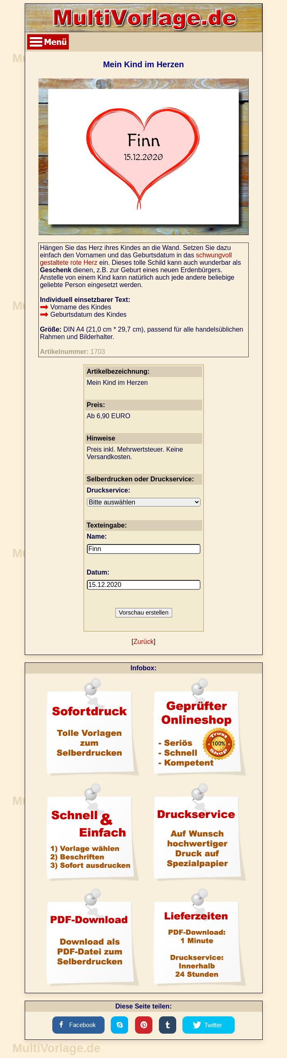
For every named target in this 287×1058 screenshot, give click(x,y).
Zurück (143, 641)
